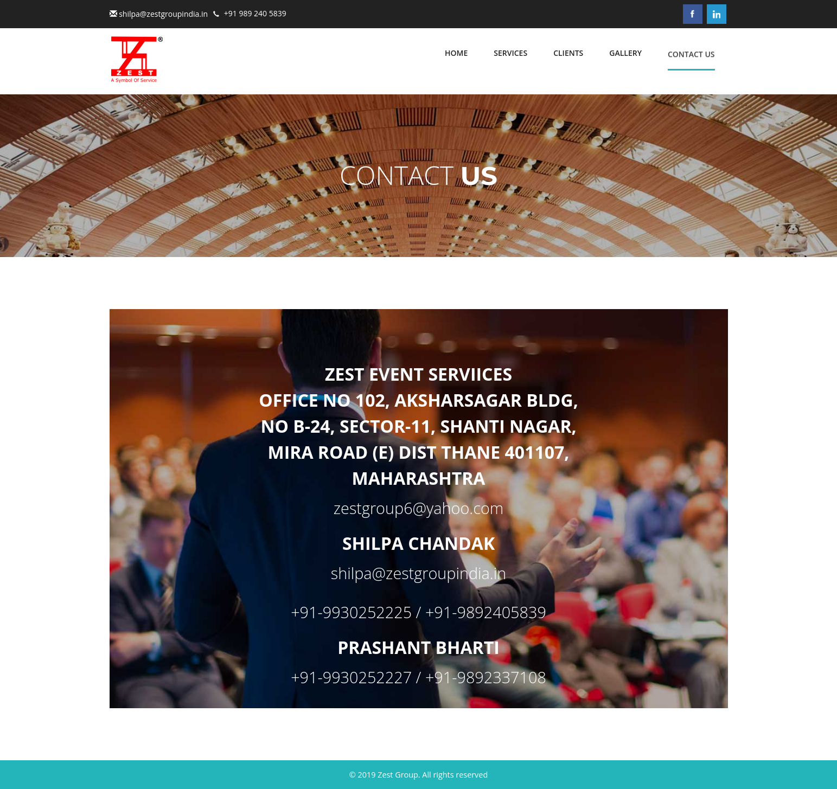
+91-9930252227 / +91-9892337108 (418, 677)
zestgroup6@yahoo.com (418, 507)
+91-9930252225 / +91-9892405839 (418, 612)
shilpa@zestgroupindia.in (163, 14)
